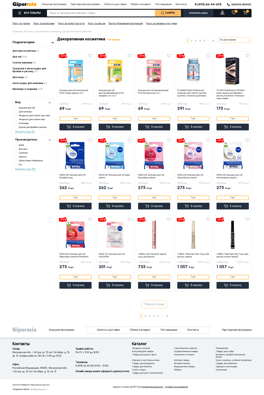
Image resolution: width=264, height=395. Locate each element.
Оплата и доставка (115, 4)
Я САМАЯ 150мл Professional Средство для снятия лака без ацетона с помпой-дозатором (191, 93)
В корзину (75, 127)
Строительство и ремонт (185, 348)
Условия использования (176, 387)
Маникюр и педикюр (27, 89)
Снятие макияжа (24, 63)
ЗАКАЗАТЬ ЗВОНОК (241, 4)
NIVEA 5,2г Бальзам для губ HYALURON (112, 255)
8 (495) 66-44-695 (208, 4)
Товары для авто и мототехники (147, 373)
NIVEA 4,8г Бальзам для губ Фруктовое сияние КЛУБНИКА (73, 255)
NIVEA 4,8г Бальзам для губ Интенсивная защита (229, 176)
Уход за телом (21, 24)
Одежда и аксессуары (226, 367)
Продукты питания (141, 348)
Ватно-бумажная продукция (126, 24)
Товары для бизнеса (142, 367)
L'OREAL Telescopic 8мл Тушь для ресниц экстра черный (232, 255)
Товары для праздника (143, 364)
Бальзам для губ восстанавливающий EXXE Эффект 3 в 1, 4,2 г (111, 93)
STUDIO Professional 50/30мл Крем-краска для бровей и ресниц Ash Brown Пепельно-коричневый (231, 94)
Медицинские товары (184, 367)
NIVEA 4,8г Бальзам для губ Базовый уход (72, 176)
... (209, 40)
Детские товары (181, 360)
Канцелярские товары (143, 352)
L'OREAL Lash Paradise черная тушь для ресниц (152, 255)
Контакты (181, 4)
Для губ (19, 57)
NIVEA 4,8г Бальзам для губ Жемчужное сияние (190, 176)
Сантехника (221, 370)
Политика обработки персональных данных (31, 385)
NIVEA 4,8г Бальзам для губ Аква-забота (114, 176)
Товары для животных (226, 364)
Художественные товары (186, 352)
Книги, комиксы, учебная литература (233, 360)
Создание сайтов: (20, 389)
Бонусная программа (54, 4)
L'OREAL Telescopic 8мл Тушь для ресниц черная (193, 255)
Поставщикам (163, 4)
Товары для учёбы (225, 352)
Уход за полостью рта (71, 24)
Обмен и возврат (141, 4)
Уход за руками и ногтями (161, 24)
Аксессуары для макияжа (29, 83)
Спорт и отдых (139, 370)
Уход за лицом (96, 24)
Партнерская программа (85, 4)
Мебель (178, 370)
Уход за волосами (44, 24)
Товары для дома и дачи (144, 355)
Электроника (222, 348)
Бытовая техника (182, 364)
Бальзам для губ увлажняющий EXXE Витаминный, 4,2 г (153, 91)
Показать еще (154, 304)
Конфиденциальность (152, 387)
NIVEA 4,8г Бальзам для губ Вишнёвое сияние (151, 176)
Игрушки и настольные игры (145, 360)
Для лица (19, 77)
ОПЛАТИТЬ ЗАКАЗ (198, 13)
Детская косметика (25, 51)
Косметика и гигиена (184, 355)
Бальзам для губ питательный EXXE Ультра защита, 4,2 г (73, 91)
